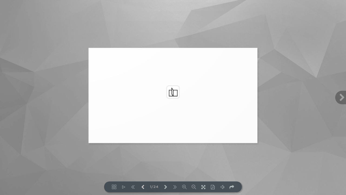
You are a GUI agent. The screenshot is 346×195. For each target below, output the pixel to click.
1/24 (154, 187)
